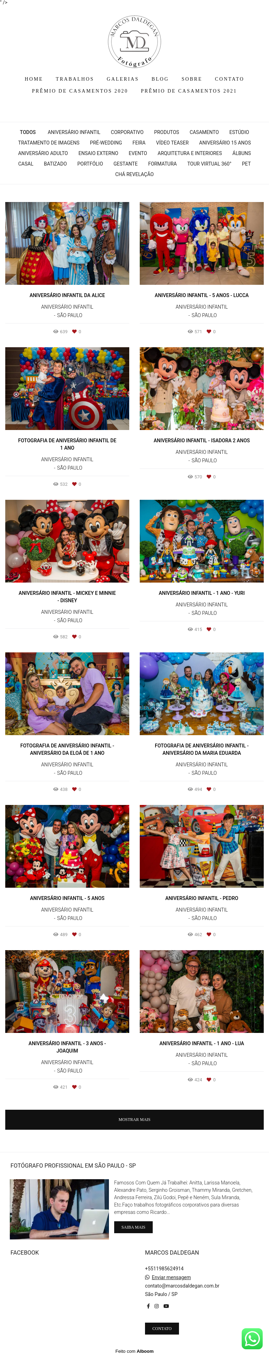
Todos (28, 132)
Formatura (162, 163)
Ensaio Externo (98, 153)
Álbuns (242, 153)
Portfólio (90, 163)
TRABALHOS (75, 79)
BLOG (160, 79)
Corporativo (127, 132)
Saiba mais (133, 1227)
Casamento (204, 132)
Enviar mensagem (171, 1277)
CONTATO (229, 79)
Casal (25, 163)
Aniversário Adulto (43, 153)
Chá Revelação (134, 174)
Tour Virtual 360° (209, 163)
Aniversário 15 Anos (225, 142)
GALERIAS (123, 79)
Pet (246, 163)
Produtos (166, 132)
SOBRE (191, 79)
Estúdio (239, 132)
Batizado (55, 163)
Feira (138, 142)
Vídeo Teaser (172, 142)
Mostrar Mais (134, 1119)
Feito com (134, 1351)
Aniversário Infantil (74, 132)
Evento (138, 153)
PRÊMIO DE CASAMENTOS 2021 (189, 91)
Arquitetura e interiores (190, 153)
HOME (34, 79)
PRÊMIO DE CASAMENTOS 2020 (80, 91)
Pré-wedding (106, 142)
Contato (162, 1328)
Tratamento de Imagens (49, 142)
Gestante (125, 163)
